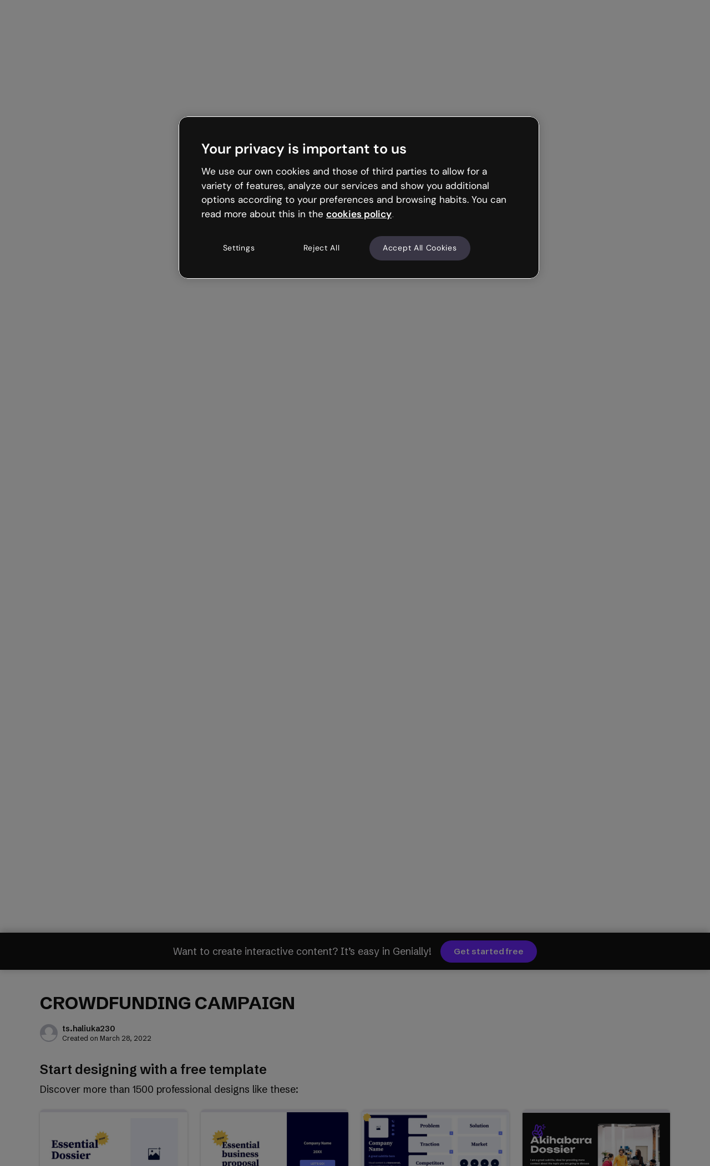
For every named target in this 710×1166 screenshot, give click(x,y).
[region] (359, 197)
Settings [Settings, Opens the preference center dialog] (239, 248)
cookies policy (359, 214)
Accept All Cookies (420, 248)
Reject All (321, 248)
